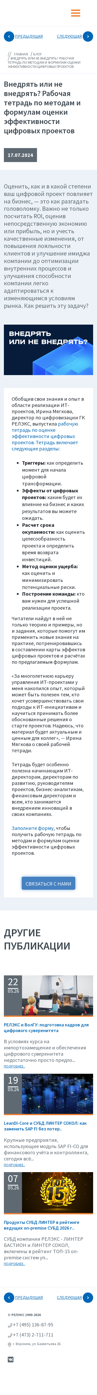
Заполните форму (33, 828)
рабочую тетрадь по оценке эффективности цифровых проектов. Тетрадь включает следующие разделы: (45, 436)
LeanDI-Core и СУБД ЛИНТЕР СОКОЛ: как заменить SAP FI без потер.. (45, 1126)
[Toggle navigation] (75, 13)
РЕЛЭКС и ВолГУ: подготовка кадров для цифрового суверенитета (46, 1027)
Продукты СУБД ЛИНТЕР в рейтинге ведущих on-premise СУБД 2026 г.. (41, 1225)
